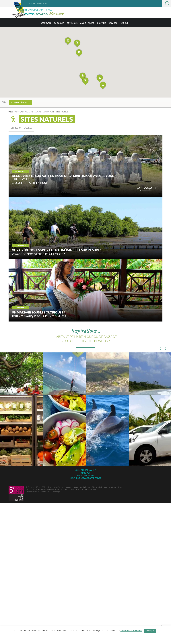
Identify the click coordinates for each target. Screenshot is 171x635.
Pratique (123, 23)
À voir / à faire (87, 23)
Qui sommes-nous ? (85, 470)
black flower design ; (116, 487)
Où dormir (59, 23)
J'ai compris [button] (149, 631)
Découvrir (45, 23)
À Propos (86, 473)
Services (113, 23)
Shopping (101, 23)
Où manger (72, 23)
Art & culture (48, 112)
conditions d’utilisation (131, 630)
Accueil (24, 112)
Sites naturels (62, 112)
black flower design (52, 492)
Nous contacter (86, 475)
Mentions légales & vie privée (85, 478)
